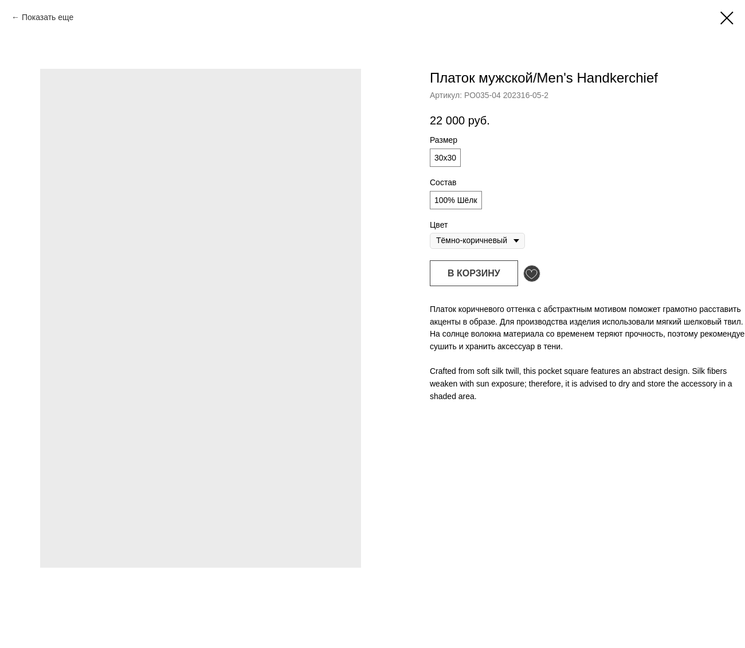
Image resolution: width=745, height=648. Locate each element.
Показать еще (47, 17)
